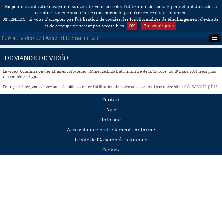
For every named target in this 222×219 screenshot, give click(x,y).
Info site (111, 119)
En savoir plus (159, 25)
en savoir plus (201, 86)
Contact (111, 99)
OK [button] (132, 25)
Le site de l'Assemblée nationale (111, 139)
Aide (111, 109)
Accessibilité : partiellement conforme (111, 129)
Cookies (111, 149)
